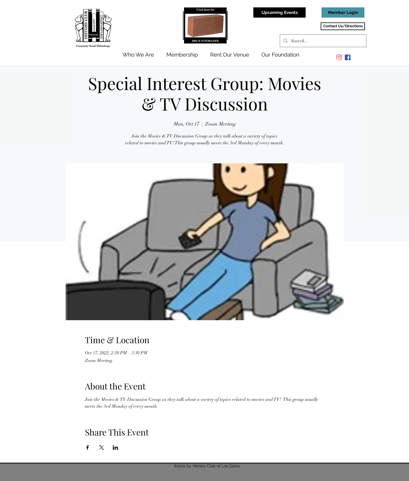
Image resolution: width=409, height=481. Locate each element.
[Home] (93, 35)
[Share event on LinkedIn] (115, 447)
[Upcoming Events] (279, 12)
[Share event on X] (101, 447)
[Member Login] (343, 12)
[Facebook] (347, 57)
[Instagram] (339, 57)
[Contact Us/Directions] (343, 26)
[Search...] (322, 41)
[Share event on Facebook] (87, 447)
